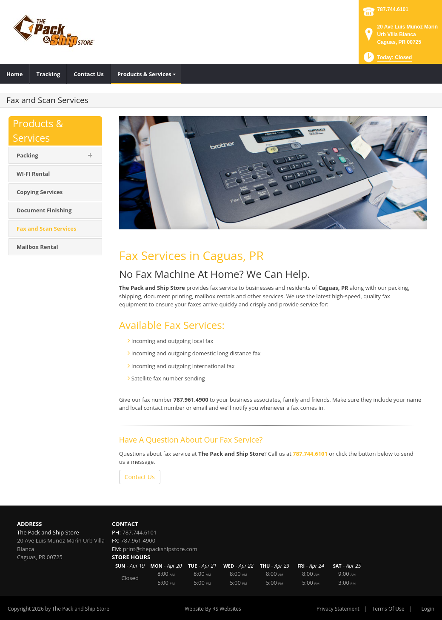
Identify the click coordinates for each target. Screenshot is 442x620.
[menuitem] (14, 74)
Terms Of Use (388, 608)
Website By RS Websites (213, 608)
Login (428, 608)
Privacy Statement (338, 608)
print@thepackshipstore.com (160, 549)
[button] (387, 60)
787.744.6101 (392, 9)
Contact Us (140, 477)
